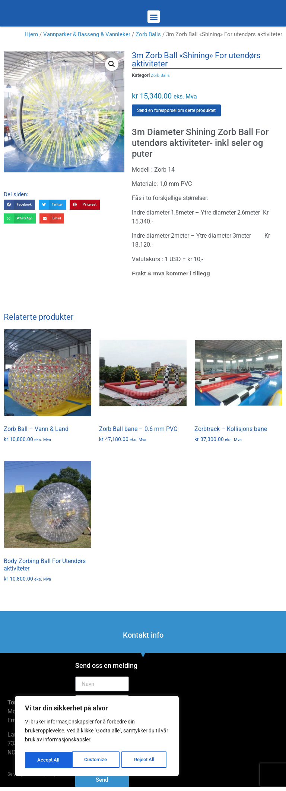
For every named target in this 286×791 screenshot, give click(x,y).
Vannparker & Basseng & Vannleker (86, 34)
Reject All (97, 760)
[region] (97, 737)
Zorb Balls (148, 34)
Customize (48, 760)
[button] (153, 16)
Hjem (31, 34)
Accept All (146, 760)
